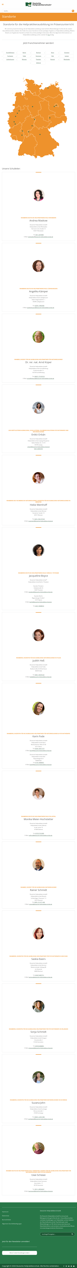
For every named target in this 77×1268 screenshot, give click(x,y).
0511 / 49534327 (39, 1189)
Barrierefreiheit (6, 1220)
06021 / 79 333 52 (39, 376)
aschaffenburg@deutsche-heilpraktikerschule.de (40, 378)
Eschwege (10, 56)
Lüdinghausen (10, 59)
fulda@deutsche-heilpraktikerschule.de (40, 677)
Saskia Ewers (38, 959)
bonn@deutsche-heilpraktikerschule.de (40, 750)
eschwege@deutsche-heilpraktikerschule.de (40, 1119)
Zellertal (38, 63)
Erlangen (66, 52)
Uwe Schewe (38, 1175)
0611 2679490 (39, 235)
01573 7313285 (39, 833)
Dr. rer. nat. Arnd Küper (38, 362)
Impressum (5, 1212)
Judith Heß (38, 660)
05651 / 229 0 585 (39, 1117)
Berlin (24, 52)
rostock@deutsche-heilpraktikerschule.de (40, 904)
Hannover (38, 56)
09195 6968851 (39, 1046)
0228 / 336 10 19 (39, 748)
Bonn (52, 52)
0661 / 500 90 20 (39, 675)
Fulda (24, 56)
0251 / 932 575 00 (39, 519)
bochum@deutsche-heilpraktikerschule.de (40, 977)
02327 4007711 (39, 975)
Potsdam (38, 59)
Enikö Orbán (38, 434)
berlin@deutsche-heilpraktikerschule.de (40, 602)
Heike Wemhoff (38, 504)
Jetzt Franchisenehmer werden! (38, 43)
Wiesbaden (67, 59)
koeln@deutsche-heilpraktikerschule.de (41, 764)
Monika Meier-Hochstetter (38, 819)
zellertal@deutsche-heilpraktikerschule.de (40, 835)
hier (49, 35)
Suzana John (38, 1102)
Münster (24, 59)
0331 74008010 (39, 606)
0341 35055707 (38, 449)
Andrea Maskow (38, 220)
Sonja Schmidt (38, 1031)
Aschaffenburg (10, 52)
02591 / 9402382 (39, 305)
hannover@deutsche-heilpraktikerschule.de (40, 1191)
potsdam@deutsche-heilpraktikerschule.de (40, 592)
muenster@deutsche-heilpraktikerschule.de (40, 521)
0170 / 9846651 (39, 762)
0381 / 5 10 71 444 (39, 902)
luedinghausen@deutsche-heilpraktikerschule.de (40, 307)
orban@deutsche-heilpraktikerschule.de (38, 447)
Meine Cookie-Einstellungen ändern (19, 1253)
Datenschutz (5, 1216)
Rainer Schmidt (38, 890)
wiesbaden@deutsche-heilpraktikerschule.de (40, 237)
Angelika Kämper (38, 291)
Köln (52, 56)
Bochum (38, 52)
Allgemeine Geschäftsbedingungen (12, 1224)
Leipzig (67, 56)
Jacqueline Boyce (38, 575)
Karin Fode (38, 736)
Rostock (52, 59)
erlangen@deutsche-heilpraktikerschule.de (41, 1048)
